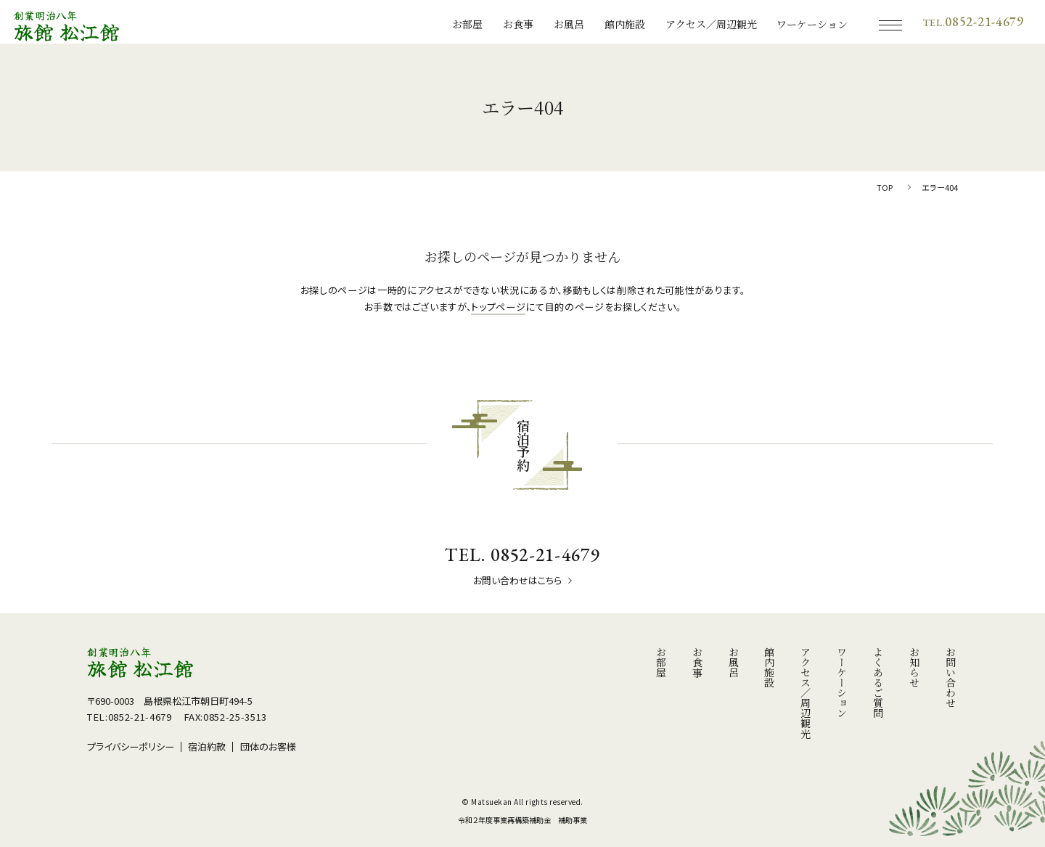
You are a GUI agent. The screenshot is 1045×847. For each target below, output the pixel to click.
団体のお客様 (268, 746)
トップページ (498, 307)
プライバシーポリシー (130, 746)
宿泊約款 (207, 746)
